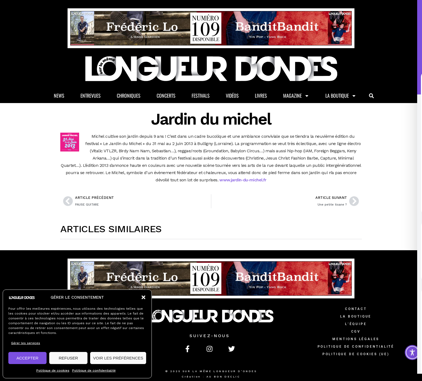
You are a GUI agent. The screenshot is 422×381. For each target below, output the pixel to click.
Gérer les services (25, 343)
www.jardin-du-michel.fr (242, 179)
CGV (356, 331)
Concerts (166, 95)
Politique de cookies (52, 370)
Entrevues (90, 95)
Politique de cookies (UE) (355, 354)
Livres (261, 95)
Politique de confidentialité (94, 370)
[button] (143, 297)
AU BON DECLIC (223, 376)
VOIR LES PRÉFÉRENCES (118, 358)
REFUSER (68, 358)
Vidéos (232, 95)
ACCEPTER (27, 358)
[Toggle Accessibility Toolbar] (412, 352)
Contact (356, 309)
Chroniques (128, 95)
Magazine (296, 96)
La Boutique (340, 96)
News (59, 95)
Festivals (201, 95)
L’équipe (356, 324)
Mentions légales (355, 339)
